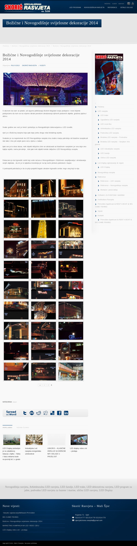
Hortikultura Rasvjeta (106, 200)
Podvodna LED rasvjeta (109, 133)
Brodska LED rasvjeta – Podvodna (113, 137)
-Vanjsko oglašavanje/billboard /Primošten (19, 513)
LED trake (104, 115)
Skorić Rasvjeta (29, 65)
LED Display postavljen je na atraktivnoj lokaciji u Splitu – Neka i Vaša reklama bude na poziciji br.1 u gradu (11, 453)
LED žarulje (105, 153)
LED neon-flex (105, 124)
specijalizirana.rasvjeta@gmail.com (88, 520)
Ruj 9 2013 (15, 65)
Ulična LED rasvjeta (108, 158)
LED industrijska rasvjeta (110, 149)
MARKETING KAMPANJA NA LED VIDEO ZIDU (21, 526)
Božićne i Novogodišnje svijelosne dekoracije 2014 (31, 46)
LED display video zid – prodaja (15, 530)
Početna (107, 3)
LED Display (105, 167)
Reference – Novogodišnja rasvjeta (114, 185)
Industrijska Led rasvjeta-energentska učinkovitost (33, 451)
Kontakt (121, 3)
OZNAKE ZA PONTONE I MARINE (111, 195)
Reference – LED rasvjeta (110, 181)
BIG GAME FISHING (11, 517)
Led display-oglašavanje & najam (111, 163)
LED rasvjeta (103, 111)
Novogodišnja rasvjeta (106, 173)
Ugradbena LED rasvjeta (109, 120)
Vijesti (114, 3)
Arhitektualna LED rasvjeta (110, 129)
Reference (102, 177)
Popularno (7, 427)
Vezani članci (23, 427)
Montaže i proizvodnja (109, 190)
